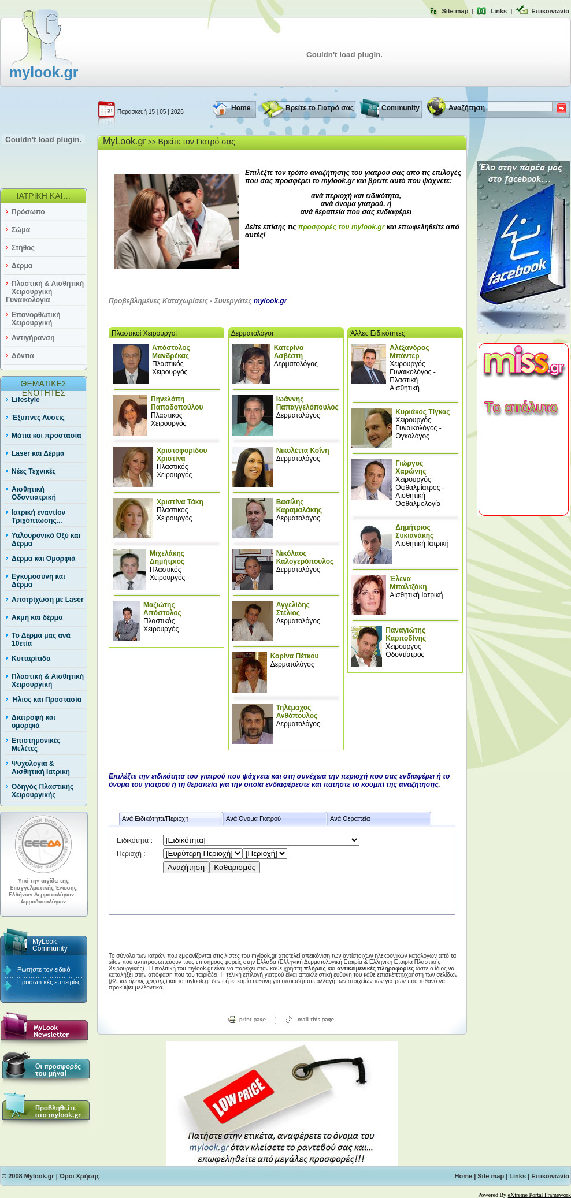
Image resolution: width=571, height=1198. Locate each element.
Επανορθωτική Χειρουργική (36, 319)
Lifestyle (26, 400)
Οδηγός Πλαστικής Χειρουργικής (42, 791)
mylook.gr (43, 72)
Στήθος (23, 248)
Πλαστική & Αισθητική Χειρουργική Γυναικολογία (45, 292)
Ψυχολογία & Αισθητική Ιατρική (41, 768)
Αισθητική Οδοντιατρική (34, 493)
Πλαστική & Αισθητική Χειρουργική (48, 680)
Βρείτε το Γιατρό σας (320, 108)
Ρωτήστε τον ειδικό (44, 969)
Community (400, 108)
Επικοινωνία (550, 11)
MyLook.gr (124, 141)
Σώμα (21, 230)
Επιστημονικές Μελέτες (36, 744)
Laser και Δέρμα (38, 453)
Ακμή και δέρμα (37, 617)
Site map (455, 11)
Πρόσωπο (28, 212)
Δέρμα (22, 266)
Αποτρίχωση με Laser (48, 600)
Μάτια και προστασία (46, 435)
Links (498, 11)
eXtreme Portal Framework (539, 1195)
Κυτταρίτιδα (31, 658)
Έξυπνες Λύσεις (38, 418)
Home (240, 108)
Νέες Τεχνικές (34, 471)
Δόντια (23, 356)
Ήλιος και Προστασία (46, 699)
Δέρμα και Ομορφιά (44, 559)
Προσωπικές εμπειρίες (48, 982)
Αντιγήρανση (33, 338)
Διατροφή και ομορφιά (33, 721)
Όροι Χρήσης (80, 1176)
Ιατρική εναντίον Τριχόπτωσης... (38, 516)
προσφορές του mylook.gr (341, 227)
